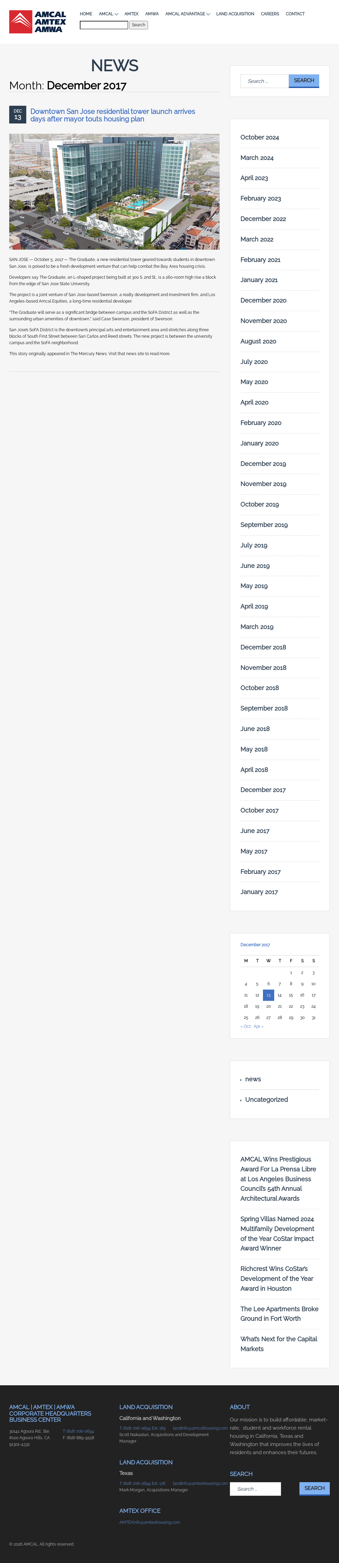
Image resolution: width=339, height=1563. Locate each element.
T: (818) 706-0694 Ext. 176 (142, 1483)
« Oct (245, 1026)
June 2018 (255, 728)
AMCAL (108, 14)
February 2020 (260, 422)
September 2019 (264, 524)
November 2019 (263, 483)
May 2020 (254, 381)
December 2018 (263, 647)
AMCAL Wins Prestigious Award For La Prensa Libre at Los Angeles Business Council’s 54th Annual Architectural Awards (278, 1179)
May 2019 (254, 585)
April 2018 (254, 769)
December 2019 (263, 463)
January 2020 (259, 443)
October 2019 (259, 504)
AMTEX (131, 14)
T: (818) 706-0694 (78, 1431)
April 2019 (254, 606)
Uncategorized (266, 1099)
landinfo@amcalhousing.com (196, 1428)
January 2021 (259, 279)
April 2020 (254, 402)
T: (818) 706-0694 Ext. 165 (142, 1428)
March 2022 (256, 239)
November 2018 (263, 667)
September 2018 (264, 708)
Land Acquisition (235, 14)
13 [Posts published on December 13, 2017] (268, 995)
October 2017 (259, 810)
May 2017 (253, 851)
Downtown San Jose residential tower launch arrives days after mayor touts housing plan (112, 115)
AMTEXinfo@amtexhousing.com (142, 1522)
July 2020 (254, 361)
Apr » (259, 1026)
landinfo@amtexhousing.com (196, 1483)
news (253, 1079)
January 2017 (259, 891)
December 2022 (263, 218)
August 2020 (258, 341)
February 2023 (260, 198)
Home (86, 14)
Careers (270, 14)
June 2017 (254, 830)
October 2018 (259, 687)
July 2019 (253, 545)
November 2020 (263, 320)
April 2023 (254, 177)
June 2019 (255, 565)
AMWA (152, 14)
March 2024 (257, 157)
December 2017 (263, 789)
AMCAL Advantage (187, 14)
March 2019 (257, 626)
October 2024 (259, 137)
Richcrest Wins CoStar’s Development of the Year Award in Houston (276, 1278)
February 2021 (260, 259)
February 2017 (260, 871)
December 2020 (263, 300)
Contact (295, 14)
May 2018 (254, 749)
